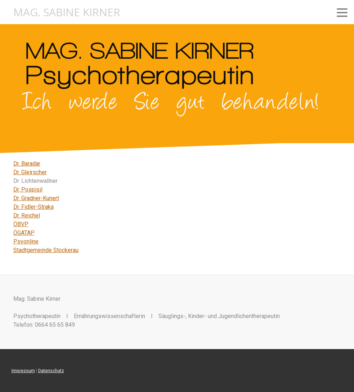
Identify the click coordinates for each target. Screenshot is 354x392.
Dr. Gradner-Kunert (36, 198)
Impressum (23, 370)
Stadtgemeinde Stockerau (46, 250)
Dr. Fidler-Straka (33, 206)
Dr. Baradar (26, 163)
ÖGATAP (24, 232)
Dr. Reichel (26, 215)
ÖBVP (20, 224)
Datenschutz (51, 370)
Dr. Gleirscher (30, 172)
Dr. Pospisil (27, 189)
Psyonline (26, 241)
